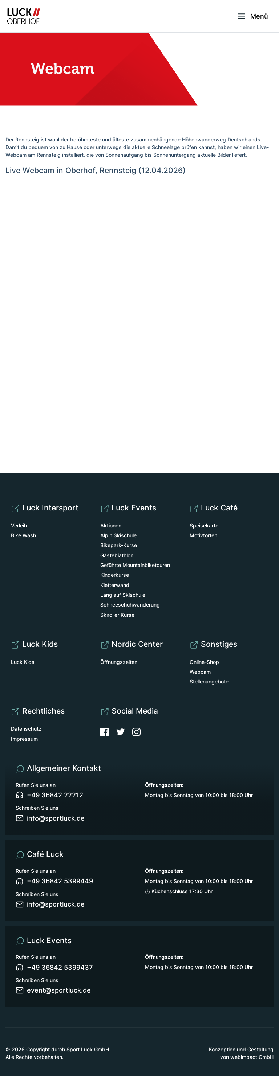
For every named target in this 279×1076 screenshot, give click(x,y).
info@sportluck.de (50, 818)
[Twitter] (124, 731)
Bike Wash (23, 535)
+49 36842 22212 (49, 795)
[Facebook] (108, 731)
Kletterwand (114, 585)
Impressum (24, 739)
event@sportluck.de (53, 990)
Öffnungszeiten (118, 662)
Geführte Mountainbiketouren (135, 565)
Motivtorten (203, 535)
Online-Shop (204, 662)
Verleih (19, 525)
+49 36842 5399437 (54, 967)
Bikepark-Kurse (118, 545)
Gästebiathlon (116, 555)
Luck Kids (23, 662)
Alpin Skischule (118, 535)
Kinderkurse (114, 575)
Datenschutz (26, 729)
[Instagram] (136, 731)
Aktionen (110, 525)
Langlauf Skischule (122, 595)
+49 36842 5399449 (54, 881)
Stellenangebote (209, 681)
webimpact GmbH (252, 1057)
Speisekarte (204, 525)
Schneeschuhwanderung (130, 604)
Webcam (200, 672)
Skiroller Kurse (117, 615)
